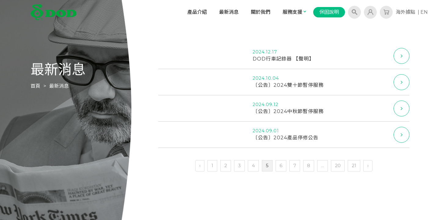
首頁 (35, 86)
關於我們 (260, 12)
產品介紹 (197, 12)
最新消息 (229, 12)
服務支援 (295, 12)
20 (338, 165)
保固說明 (329, 12)
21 (354, 165)
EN (424, 12)
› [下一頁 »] (368, 165)
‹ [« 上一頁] (199, 165)
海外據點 (405, 12)
